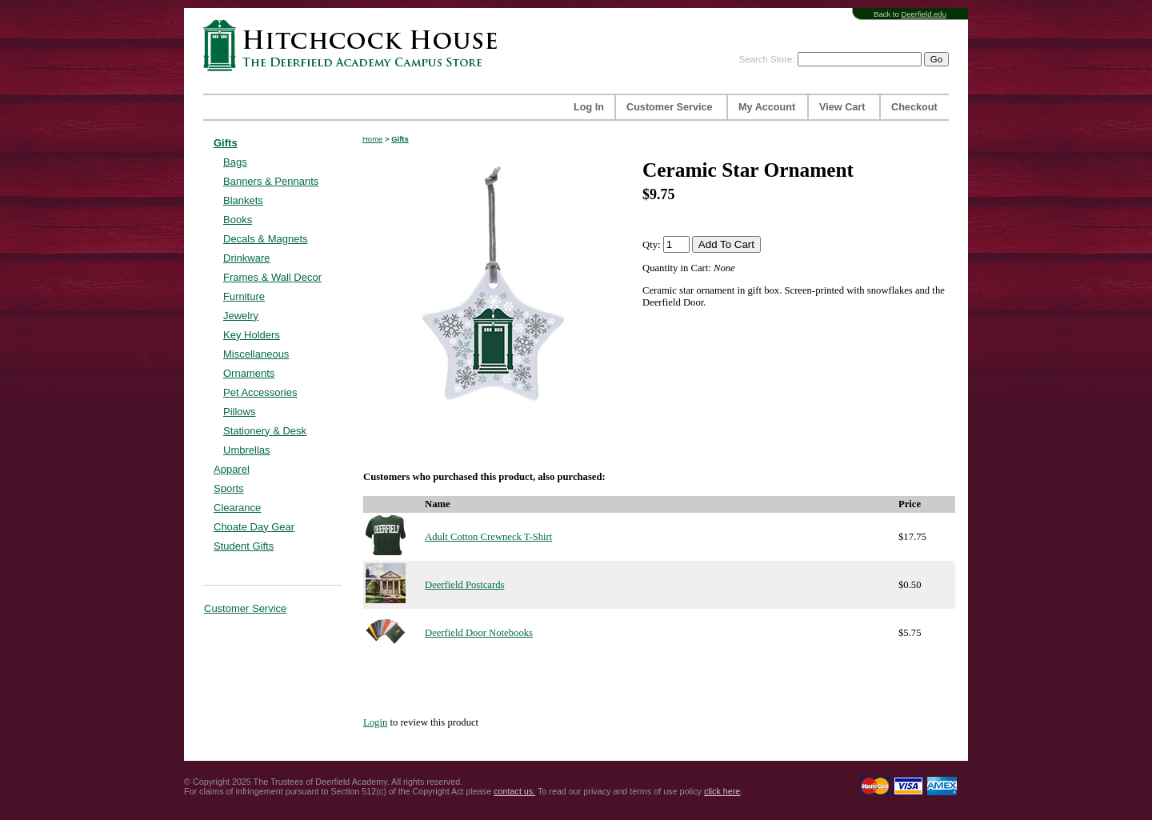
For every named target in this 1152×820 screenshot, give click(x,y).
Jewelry (240, 316)
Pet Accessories (260, 392)
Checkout (914, 107)
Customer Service (669, 107)
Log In (589, 107)
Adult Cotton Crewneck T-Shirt (488, 536)
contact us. (514, 791)
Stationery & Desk (264, 431)
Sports (229, 488)
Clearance (237, 508)
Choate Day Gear (254, 527)
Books (237, 220)
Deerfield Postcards (464, 584)
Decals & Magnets (265, 239)
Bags (235, 162)
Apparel (232, 469)
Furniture (244, 296)
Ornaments (248, 373)
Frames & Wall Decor (272, 277)
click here (722, 791)
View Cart (842, 107)
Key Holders (251, 335)
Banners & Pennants (270, 181)
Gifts (226, 143)
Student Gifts (244, 546)
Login (375, 722)
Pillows (239, 412)
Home (372, 138)
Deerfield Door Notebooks (479, 632)
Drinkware (246, 258)
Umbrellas (246, 450)
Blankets (243, 200)
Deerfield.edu (923, 14)
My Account (766, 107)
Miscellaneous (256, 354)
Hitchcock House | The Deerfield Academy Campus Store (355, 45)
